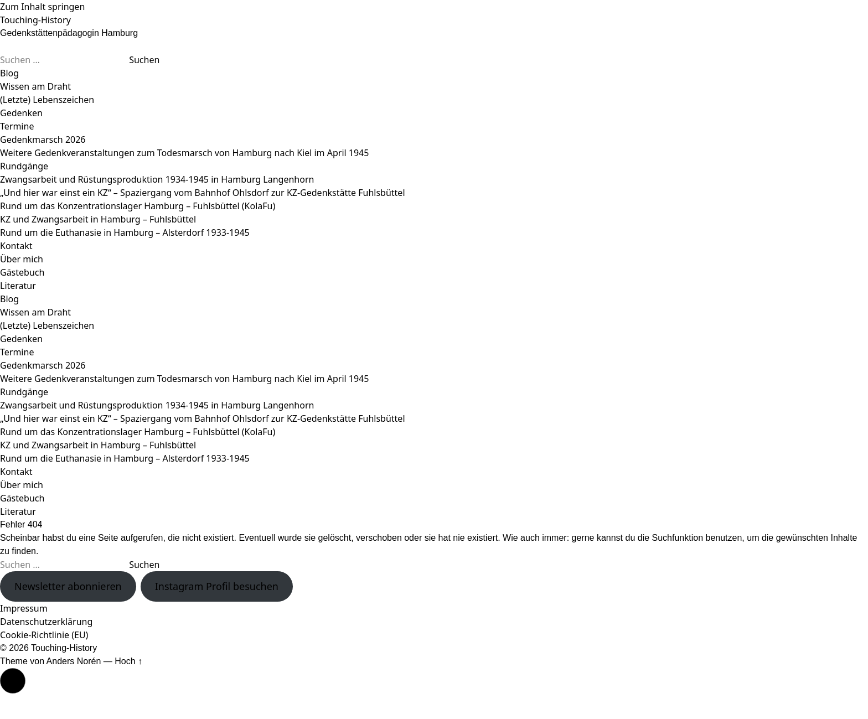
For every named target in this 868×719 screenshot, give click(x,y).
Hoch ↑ (128, 661)
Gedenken (21, 113)
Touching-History (35, 20)
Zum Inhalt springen (42, 7)
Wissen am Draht (35, 86)
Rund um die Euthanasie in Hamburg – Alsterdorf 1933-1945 (125, 232)
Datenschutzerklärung (46, 621)
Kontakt (16, 246)
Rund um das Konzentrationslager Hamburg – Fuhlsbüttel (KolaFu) (137, 206)
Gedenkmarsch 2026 (43, 139)
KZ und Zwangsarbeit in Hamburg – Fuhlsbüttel (98, 219)
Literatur (18, 286)
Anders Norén (73, 661)
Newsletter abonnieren (68, 586)
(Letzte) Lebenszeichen (47, 100)
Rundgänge (24, 166)
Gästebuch (22, 272)
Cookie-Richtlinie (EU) (44, 635)
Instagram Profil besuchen (216, 586)
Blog (9, 73)
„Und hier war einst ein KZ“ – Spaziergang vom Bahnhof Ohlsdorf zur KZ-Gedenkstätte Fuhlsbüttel (202, 193)
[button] (12, 681)
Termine (17, 126)
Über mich (21, 259)
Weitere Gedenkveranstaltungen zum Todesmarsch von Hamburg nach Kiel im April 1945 (184, 153)
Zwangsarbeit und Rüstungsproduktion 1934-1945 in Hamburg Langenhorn (157, 179)
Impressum (24, 608)
